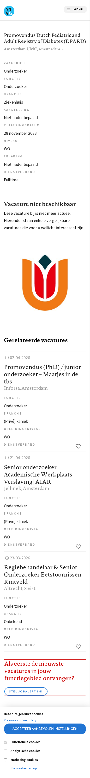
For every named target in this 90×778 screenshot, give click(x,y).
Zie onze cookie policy (20, 720)
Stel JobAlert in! (26, 691)
